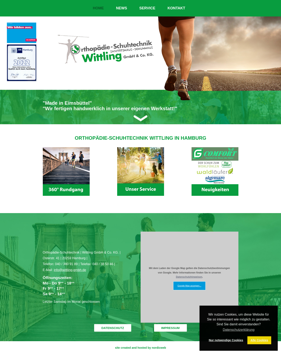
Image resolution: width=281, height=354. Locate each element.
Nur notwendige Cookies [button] (226, 340)
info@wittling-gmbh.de (70, 270)
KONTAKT (176, 8)
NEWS (121, 8)
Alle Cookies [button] (259, 340)
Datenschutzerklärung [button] (239, 329)
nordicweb (159, 347)
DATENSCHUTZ (112, 328)
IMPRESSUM (170, 328)
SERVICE (147, 8)
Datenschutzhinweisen (189, 277)
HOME (98, 8)
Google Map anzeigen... (189, 285)
